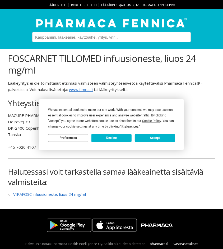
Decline (111, 138)
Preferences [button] (130, 126)
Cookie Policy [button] (151, 121)
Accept (155, 138)
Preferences (68, 138)
